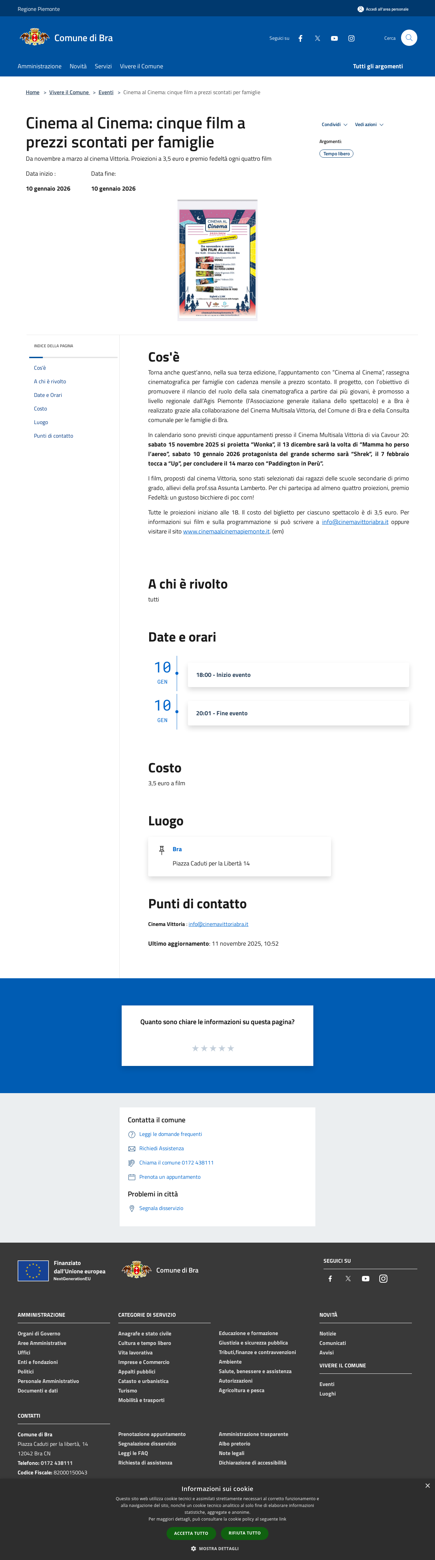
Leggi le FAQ (133, 1453)
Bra (177, 849)
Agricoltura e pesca (241, 1390)
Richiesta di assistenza (145, 1462)
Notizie (327, 1333)
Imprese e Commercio (144, 1362)
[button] (217, 1548)
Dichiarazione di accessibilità (252, 1462)
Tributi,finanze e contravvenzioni (257, 1352)
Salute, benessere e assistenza (255, 1371)
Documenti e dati (38, 1390)
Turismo (127, 1390)
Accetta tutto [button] (191, 1533)
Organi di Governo (39, 1333)
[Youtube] (331, 37)
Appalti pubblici (136, 1371)
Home (32, 92)
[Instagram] (348, 37)
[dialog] (217, 1519)
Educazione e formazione (248, 1333)
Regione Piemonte (39, 9)
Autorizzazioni (236, 1381)
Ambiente (230, 1361)
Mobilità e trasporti (141, 1400)
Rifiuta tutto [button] (245, 1533)
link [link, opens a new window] (282, 1519)
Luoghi (327, 1393)
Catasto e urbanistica (143, 1381)
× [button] (427, 1486)
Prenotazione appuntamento (152, 1434)
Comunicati (332, 1343)
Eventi (106, 92)
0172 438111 (57, 1463)
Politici (26, 1371)
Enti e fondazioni (38, 1362)
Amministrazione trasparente (253, 1434)
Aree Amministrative (42, 1343)
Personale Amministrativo (48, 1381)
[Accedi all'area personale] (383, 9)
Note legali (231, 1453)
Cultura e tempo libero (144, 1343)
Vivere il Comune (69, 92)
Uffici (24, 1352)
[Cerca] (409, 38)
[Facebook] (297, 37)
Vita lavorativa (135, 1352)
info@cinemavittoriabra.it (355, 521)
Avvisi (326, 1352)
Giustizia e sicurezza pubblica (253, 1342)
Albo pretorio (234, 1443)
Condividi (336, 125)
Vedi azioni (370, 125)
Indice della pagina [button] (53, 346)
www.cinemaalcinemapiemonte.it (226, 531)
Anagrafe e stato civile (144, 1333)
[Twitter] (314, 37)
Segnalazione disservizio (147, 1443)
